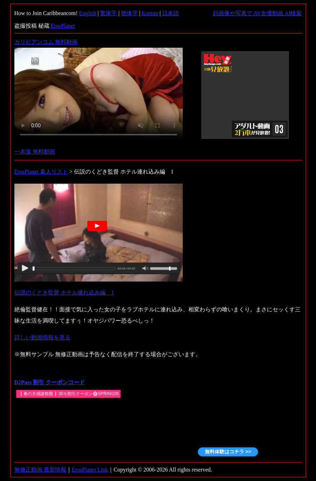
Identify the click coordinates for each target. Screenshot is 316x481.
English (87, 13)
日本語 (170, 13)
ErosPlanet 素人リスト (41, 172)
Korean (150, 13)
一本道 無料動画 (34, 152)
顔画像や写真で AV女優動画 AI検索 (257, 13)
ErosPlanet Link (90, 470)
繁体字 (108, 13)
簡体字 (129, 13)
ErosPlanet (63, 26)
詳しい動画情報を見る (42, 337)
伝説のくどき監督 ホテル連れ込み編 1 (64, 293)
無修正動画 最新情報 (40, 470)
